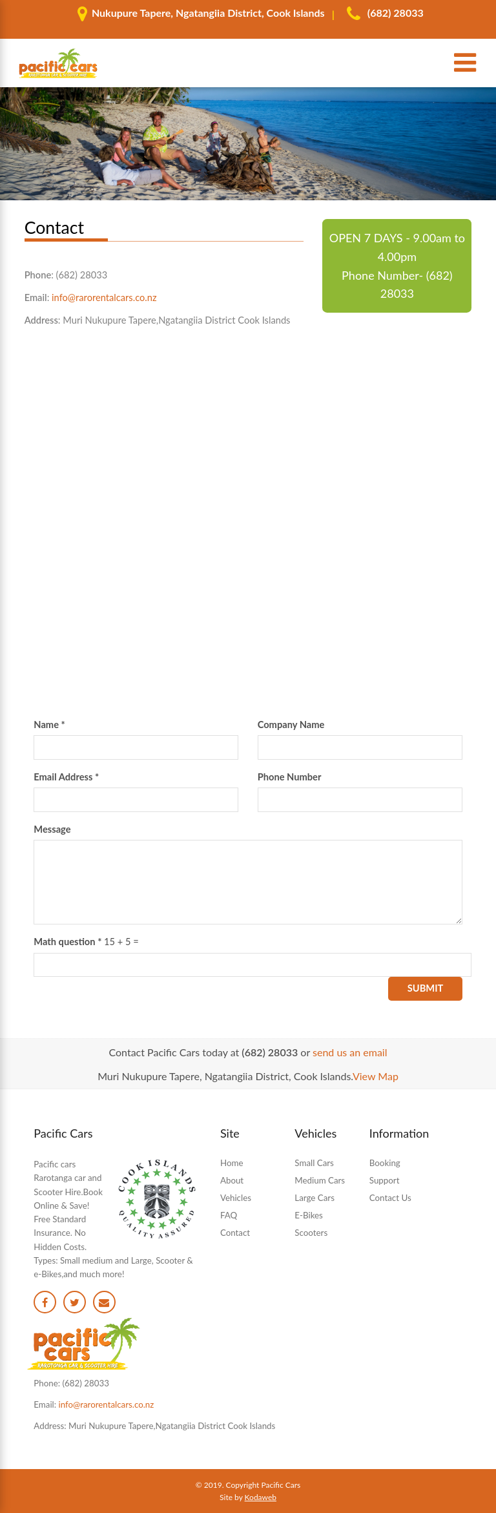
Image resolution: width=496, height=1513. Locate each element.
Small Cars (313, 1163)
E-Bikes (308, 1215)
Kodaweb (260, 1497)
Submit (426, 988)
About (231, 1180)
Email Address (66, 776)
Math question (67, 941)
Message (52, 829)
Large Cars (314, 1198)
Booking (384, 1163)
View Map (375, 1076)
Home (231, 1163)
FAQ (228, 1215)
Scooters (310, 1232)
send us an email (350, 1052)
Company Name (291, 724)
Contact (235, 1232)
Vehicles (235, 1198)
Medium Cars (319, 1180)
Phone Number (290, 776)
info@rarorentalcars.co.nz (104, 297)
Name (49, 724)
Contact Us (390, 1198)
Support (384, 1180)
